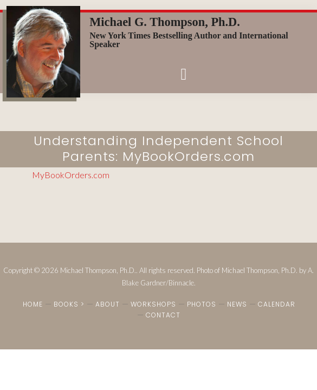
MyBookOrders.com (70, 175)
